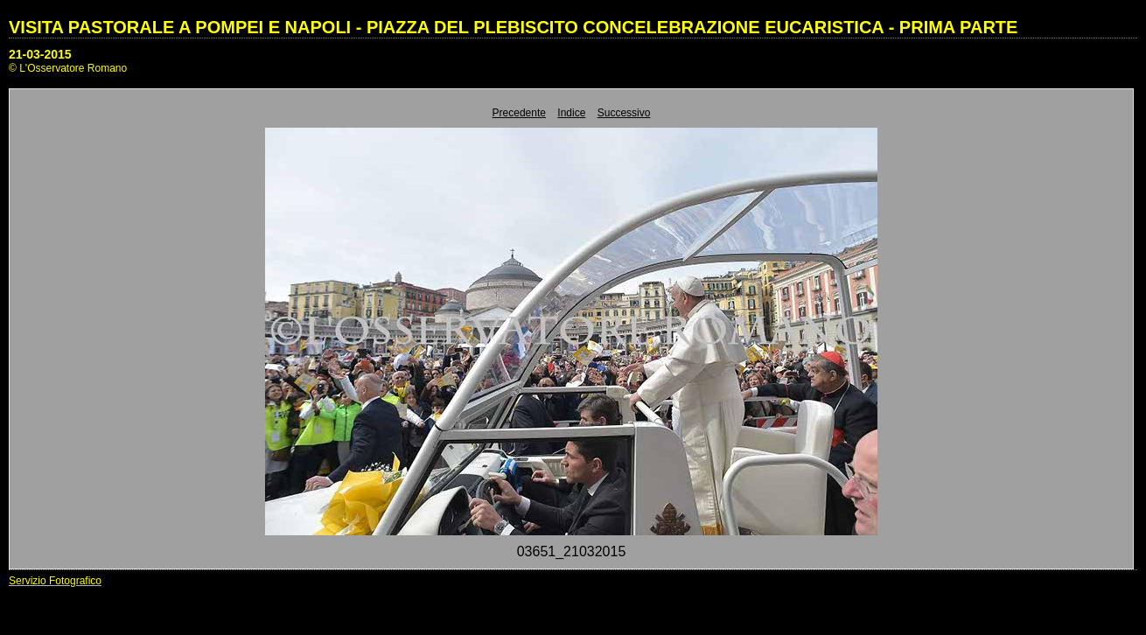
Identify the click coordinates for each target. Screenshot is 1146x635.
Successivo (624, 113)
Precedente (519, 113)
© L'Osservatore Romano (68, 68)
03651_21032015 (571, 551)
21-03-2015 (40, 54)
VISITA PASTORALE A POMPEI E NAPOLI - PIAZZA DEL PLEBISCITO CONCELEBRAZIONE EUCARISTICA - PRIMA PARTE (513, 27)
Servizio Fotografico (55, 581)
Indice (571, 113)
